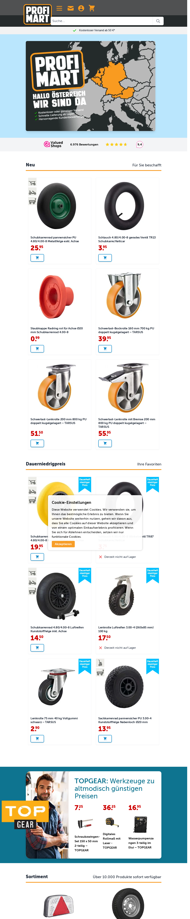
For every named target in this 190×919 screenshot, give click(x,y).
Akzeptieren (63, 544)
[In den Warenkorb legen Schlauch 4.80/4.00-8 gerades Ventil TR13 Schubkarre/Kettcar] (105, 258)
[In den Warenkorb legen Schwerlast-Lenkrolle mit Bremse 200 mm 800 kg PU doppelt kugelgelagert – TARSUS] (105, 443)
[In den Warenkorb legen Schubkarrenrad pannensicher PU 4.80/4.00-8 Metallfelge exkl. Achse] (37, 258)
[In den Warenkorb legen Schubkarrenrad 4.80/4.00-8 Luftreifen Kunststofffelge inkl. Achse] (37, 648)
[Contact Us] (70, 8)
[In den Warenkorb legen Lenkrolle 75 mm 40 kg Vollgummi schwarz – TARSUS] (37, 738)
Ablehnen (75, 532)
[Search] (158, 21)
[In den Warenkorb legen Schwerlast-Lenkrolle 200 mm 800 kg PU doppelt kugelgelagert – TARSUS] (37, 443)
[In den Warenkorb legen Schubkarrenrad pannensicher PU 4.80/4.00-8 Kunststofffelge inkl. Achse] (37, 557)
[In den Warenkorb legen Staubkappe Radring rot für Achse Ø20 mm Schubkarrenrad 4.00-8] (37, 349)
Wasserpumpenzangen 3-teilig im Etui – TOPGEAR (141, 843)
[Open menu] (59, 8)
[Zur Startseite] (38, 13)
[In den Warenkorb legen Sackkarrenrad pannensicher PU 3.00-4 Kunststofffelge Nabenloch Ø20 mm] (105, 738)
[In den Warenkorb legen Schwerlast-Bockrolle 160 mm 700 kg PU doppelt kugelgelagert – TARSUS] (105, 349)
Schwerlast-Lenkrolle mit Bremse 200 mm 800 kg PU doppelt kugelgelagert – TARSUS (126, 423)
